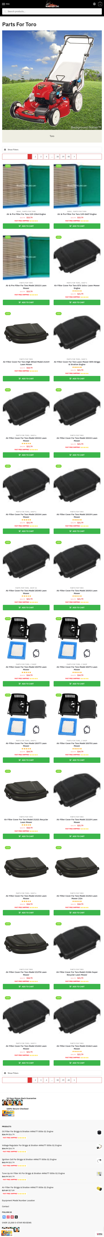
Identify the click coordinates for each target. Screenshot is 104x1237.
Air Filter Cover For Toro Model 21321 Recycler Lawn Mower (26, 820)
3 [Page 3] (40, 156)
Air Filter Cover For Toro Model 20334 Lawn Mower (26, 515)
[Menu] (6, 4)
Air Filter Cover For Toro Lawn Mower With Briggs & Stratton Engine (77, 363)
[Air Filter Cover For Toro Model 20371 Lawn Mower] (77, 638)
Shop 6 (33, 435)
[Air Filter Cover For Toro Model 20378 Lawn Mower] (77, 714)
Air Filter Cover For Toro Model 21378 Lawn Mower (26, 973)
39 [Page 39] (63, 156)
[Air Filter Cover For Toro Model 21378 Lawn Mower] (26, 943)
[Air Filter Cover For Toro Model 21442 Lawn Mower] (26, 1017)
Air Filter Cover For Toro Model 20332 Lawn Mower (26, 439)
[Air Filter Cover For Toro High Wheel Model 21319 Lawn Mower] (26, 333)
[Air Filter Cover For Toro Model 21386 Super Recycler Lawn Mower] (77, 943)
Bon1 (19, 211)
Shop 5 (84, 283)
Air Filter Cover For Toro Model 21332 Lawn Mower (26, 897)
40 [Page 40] (69, 156)
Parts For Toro (29, 211)
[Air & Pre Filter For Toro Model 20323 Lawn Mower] (26, 257)
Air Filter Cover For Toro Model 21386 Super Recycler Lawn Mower (77, 973)
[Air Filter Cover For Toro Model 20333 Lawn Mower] (77, 409)
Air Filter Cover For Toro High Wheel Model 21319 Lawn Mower (26, 363)
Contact (5, 1206)
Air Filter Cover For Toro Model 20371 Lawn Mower (77, 668)
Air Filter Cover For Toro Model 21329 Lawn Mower (77, 820)
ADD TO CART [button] (28, 226)
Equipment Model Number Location (18, 1200)
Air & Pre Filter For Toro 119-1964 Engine (26, 214)
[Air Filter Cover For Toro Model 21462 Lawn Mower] (77, 1017)
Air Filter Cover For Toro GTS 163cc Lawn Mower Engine (77, 286)
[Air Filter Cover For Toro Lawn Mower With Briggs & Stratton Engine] (77, 333)
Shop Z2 (33, 588)
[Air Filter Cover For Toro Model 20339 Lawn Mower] (77, 485)
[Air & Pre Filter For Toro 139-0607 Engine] (77, 185)
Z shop (33, 664)
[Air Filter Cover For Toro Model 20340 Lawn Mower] (26, 562)
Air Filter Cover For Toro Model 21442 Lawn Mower (26, 1047)
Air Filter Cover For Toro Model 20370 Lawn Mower (26, 668)
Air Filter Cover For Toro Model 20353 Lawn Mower (77, 592)
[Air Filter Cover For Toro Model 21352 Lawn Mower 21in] (77, 867)
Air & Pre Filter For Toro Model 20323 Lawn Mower (26, 286)
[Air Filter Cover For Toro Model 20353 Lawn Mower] (77, 562)
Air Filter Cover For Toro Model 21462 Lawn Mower (77, 1047)
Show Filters (11, 149)
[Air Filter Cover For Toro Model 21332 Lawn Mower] (26, 867)
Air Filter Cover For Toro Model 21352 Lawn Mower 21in (77, 897)
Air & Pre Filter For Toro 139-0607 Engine (77, 214)
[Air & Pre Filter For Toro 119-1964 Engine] (26, 185)
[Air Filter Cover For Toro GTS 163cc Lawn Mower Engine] (77, 257)
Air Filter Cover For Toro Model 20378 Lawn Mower (77, 744)
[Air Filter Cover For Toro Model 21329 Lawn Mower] (77, 791)
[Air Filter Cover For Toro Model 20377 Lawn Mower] (26, 714)
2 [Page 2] (35, 156)
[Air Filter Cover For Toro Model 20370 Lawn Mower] (26, 638)
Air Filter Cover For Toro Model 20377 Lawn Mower (26, 744)
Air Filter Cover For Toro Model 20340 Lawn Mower (26, 592)
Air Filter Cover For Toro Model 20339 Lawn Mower (77, 515)
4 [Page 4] (46, 156)
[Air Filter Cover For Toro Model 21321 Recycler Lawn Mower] (26, 791)
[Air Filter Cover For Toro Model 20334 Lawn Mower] (26, 485)
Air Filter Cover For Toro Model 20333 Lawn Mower (77, 439)
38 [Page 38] (57, 156)
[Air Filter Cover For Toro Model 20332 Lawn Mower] (26, 409)
